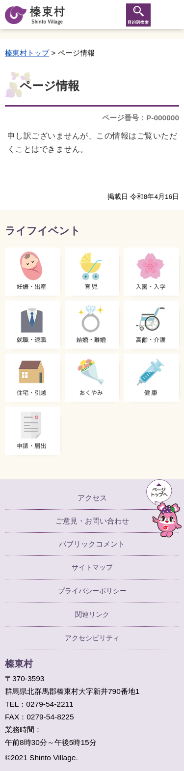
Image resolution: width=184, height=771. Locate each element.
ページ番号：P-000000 (140, 117)
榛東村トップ (27, 53)
